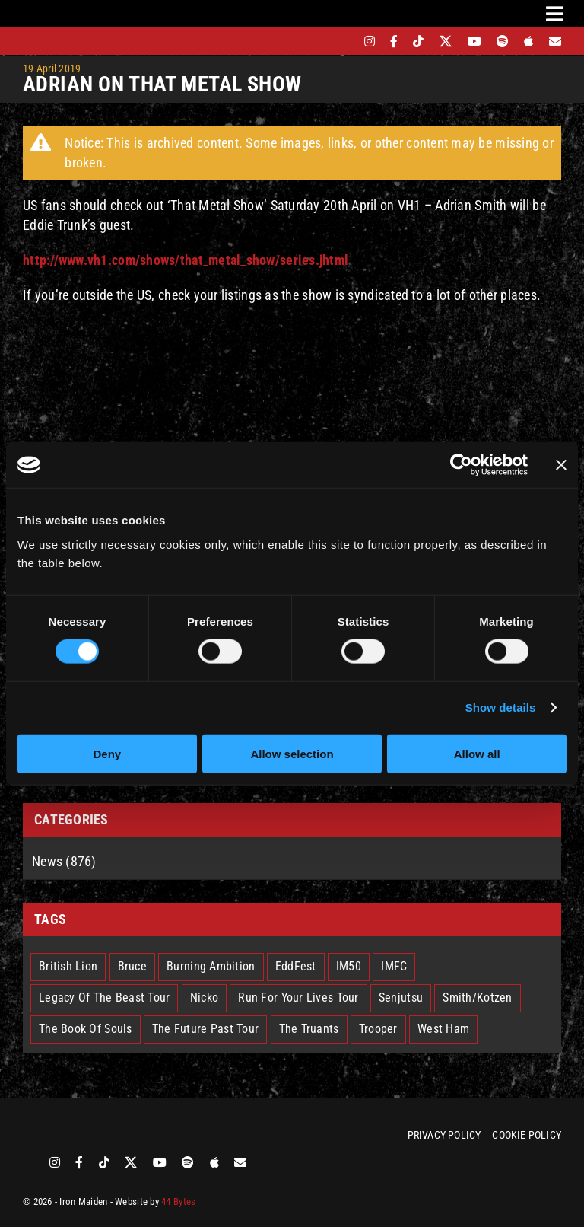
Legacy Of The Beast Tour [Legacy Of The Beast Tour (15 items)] (104, 997)
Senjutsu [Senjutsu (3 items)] (401, 997)
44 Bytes (178, 1201)
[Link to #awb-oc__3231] (554, 14)
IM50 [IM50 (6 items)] (348, 966)
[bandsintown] (343, 41)
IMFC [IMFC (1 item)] (394, 966)
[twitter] (446, 41)
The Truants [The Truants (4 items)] (309, 1028)
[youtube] (474, 41)
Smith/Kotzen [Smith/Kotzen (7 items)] (477, 997)
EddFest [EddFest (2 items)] (295, 966)
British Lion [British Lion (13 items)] (68, 966)
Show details (500, 707)
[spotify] (503, 41)
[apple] (528, 41)
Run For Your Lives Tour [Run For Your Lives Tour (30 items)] (298, 997)
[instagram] (369, 41)
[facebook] (394, 41)
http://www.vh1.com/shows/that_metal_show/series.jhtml (185, 260)
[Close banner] (561, 465)
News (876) (64, 861)
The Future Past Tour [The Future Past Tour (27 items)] (205, 1028)
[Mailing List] (555, 41)
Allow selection (291, 753)
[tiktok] (418, 41)
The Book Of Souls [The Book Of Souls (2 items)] (85, 1028)
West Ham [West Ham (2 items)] (443, 1028)
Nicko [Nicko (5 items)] (204, 997)
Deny (107, 753)
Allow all (477, 753)
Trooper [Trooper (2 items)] (378, 1028)
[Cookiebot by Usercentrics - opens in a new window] (461, 465)
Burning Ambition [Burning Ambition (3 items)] (211, 966)
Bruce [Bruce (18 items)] (132, 966)
